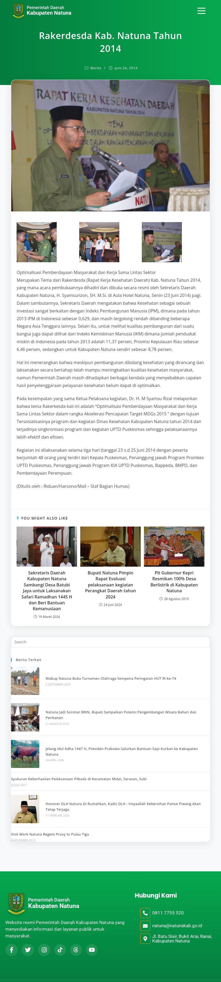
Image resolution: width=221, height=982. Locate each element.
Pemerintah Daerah (45, 7)
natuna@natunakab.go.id (177, 913)
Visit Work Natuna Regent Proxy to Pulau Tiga (50, 821)
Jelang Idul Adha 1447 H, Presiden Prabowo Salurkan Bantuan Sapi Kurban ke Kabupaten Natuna (125, 743)
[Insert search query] (110, 642)
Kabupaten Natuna (49, 13)
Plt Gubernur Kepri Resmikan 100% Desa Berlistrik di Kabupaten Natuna (174, 582)
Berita (95, 67)
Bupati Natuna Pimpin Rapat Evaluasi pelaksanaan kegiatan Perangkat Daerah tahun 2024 (110, 585)
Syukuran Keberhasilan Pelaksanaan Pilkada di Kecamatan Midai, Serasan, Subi (79, 769)
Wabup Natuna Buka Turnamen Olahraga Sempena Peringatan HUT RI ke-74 (107, 676)
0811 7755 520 (168, 900)
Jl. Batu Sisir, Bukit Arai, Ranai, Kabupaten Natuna (182, 926)
